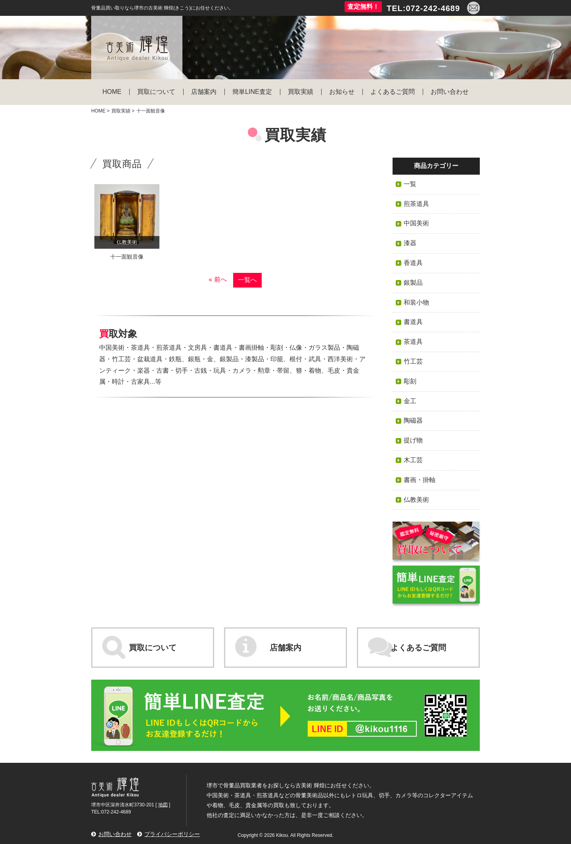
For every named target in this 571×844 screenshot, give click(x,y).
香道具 (413, 262)
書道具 (413, 321)
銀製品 (413, 282)
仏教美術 (416, 499)
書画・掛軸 (419, 479)
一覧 (410, 184)
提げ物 (413, 440)
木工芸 (413, 460)
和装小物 (416, 302)
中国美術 (416, 223)
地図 (163, 805)
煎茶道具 (416, 203)
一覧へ (247, 279)
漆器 (410, 243)
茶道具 (413, 341)
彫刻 (410, 381)
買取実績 (120, 111)
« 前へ (217, 279)
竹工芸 (413, 361)
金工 (410, 401)
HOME (98, 111)
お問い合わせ (115, 834)
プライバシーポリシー (172, 834)
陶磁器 (413, 420)
